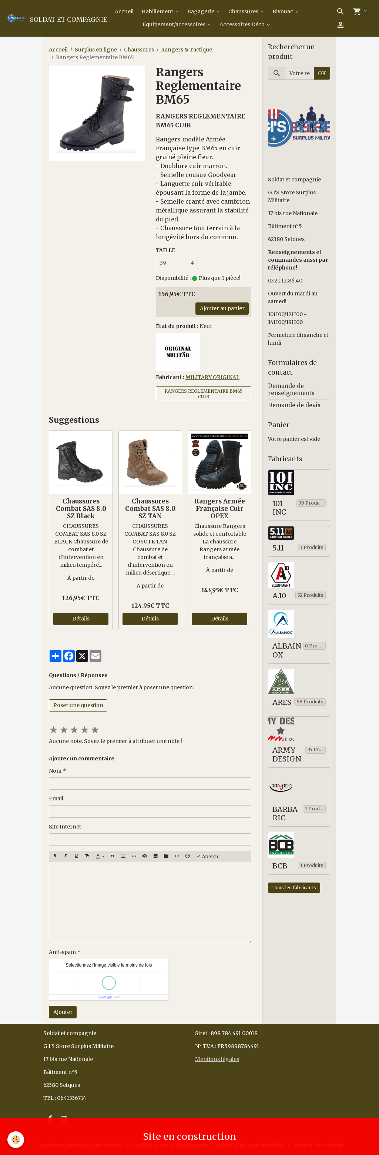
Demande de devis (294, 405)
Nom (55, 770)
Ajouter (63, 1012)
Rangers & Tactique (186, 49)
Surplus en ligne (96, 49)
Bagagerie (201, 11)
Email (56, 798)
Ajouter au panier (222, 308)
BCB (279, 866)
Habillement (157, 11)
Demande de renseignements (291, 389)
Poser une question (78, 705)
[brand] (45, 18)
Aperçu (207, 856)
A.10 (279, 596)
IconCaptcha (107, 997)
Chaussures (243, 11)
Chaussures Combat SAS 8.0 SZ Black (81, 508)
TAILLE (165, 250)
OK (322, 73)
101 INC (279, 508)
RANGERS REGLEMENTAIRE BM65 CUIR (203, 393)
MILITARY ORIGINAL (212, 377)
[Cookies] (15, 1139)
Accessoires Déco (242, 24)
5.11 (278, 548)
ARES (281, 702)
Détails (81, 618)
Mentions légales (217, 1059)
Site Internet (65, 826)
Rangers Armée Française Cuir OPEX (219, 508)
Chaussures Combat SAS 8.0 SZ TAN (150, 508)
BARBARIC (285, 814)
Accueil (124, 11)
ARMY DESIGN (286, 754)
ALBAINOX (286, 650)
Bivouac (283, 11)
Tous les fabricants (294, 887)
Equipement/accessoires (174, 24)
